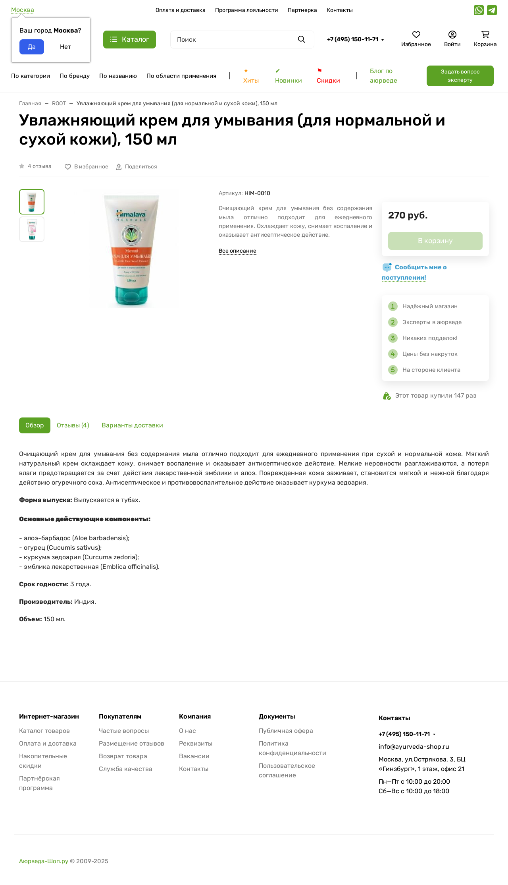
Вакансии (194, 756)
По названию (118, 75)
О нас (187, 730)
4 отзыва (40, 166)
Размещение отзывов (131, 743)
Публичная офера (286, 730)
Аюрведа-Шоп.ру (43, 861)
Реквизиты (195, 743)
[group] (133, 284)
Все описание (237, 250)
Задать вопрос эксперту (460, 75)
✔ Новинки (288, 75)
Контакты (340, 10)
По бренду (75, 75)
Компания (195, 716)
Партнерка (302, 10)
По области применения (181, 75)
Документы (277, 716)
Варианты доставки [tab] (132, 425)
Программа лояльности (246, 10)
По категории (30, 75)
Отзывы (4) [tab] (73, 425)
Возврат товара (123, 756)
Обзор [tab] (34, 425)
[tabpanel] (254, 549)
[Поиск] (242, 39)
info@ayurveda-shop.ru (414, 746)
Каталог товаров (44, 730)
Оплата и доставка (181, 10)
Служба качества (125, 769)
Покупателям (120, 716)
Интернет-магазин (49, 716)
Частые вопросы (124, 730)
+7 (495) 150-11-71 (352, 39)
